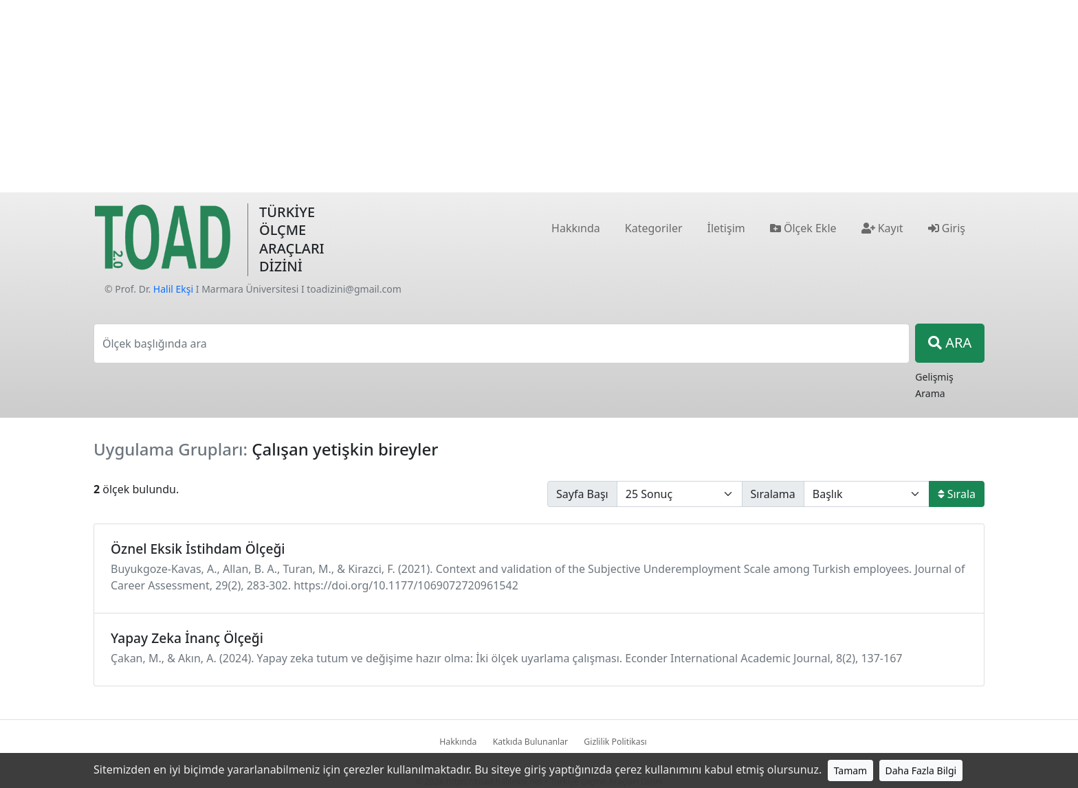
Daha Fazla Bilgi (921, 770)
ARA (949, 342)
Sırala (957, 494)
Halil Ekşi (173, 288)
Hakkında (457, 741)
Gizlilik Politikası (615, 741)
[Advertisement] (539, 96)
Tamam (851, 770)
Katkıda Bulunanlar (531, 741)
